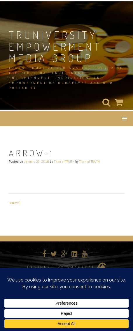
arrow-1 (15, 202)
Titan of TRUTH (64, 161)
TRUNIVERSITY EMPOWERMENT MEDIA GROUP (55, 46)
